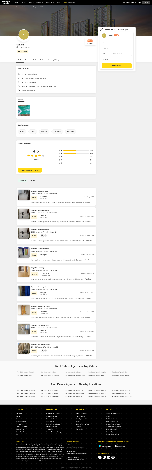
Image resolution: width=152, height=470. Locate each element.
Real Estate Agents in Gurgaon (30, 7)
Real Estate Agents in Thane (120, 372)
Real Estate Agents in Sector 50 (97, 396)
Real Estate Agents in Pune (24, 375)
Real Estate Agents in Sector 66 (121, 393)
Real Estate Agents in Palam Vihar (74, 393)
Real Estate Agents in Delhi (48, 372)
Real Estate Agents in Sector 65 (121, 390)
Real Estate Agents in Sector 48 (26, 396)
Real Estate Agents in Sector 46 (49, 393)
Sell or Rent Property (129, 2)
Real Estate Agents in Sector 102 (74, 390)
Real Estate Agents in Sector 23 (97, 390)
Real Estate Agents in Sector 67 (73, 396)
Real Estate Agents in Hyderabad (50, 375)
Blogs (58, 2)
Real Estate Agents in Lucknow (121, 375)
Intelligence (69, 2)
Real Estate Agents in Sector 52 (97, 393)
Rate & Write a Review (30, 170)
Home (17, 7)
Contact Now (116, 65)
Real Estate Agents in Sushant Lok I (122, 396)
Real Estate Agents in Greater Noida (75, 375)
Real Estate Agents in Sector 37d (50, 396)
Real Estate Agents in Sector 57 (49, 390)
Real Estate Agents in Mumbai (25, 372)
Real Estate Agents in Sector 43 (26, 393)
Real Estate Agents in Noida (96, 375)
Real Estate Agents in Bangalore (97, 372)
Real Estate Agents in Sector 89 (26, 390)
